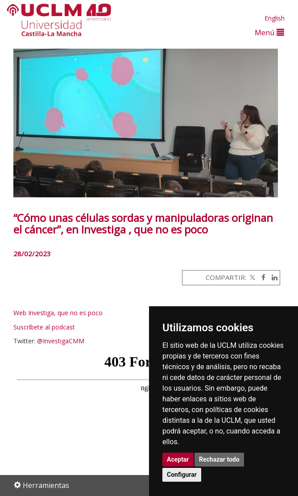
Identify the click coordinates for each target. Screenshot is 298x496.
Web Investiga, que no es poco (58, 312)
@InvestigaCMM (60, 341)
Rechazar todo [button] (219, 459)
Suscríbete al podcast (44, 327)
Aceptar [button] (178, 459)
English (275, 18)
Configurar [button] (182, 474)
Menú (269, 32)
